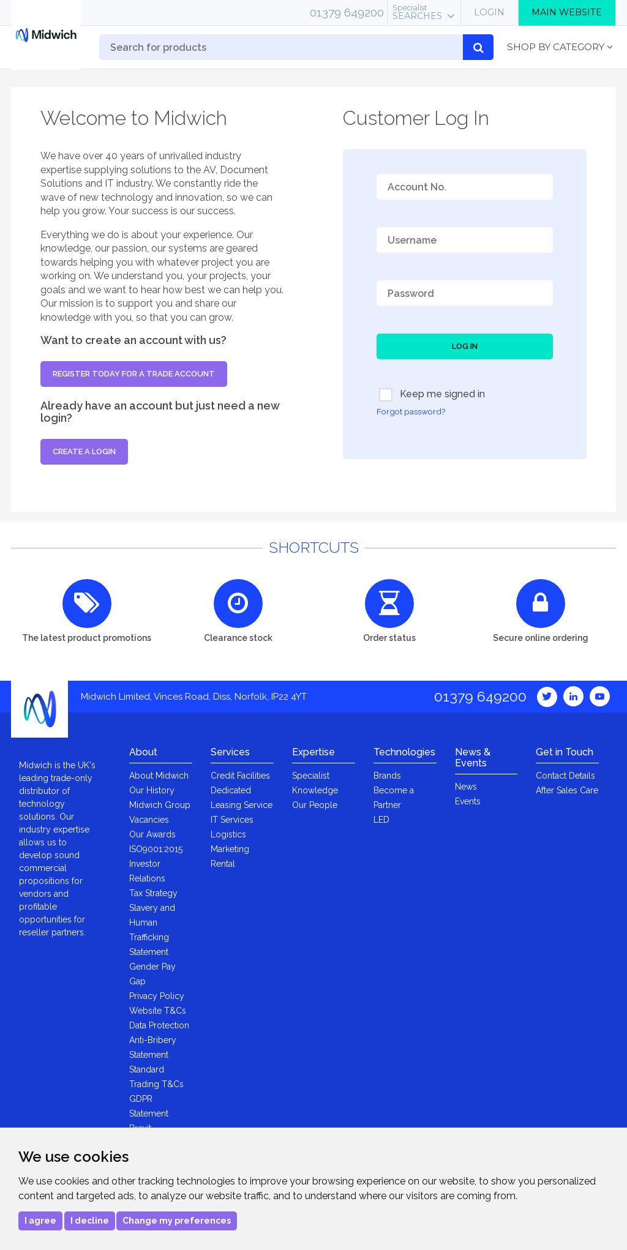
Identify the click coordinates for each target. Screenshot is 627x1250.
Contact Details (565, 775)
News (466, 787)
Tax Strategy (153, 893)
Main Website (566, 12)
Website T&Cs (157, 1011)
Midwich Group (159, 805)
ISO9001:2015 (155, 849)
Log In (465, 346)
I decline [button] (89, 1221)
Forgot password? (411, 411)
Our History (152, 790)
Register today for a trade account (134, 373)
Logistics (228, 834)
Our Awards (152, 834)
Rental (223, 864)
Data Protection (159, 1025)
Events (468, 801)
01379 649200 (347, 12)
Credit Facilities (240, 775)
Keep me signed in (432, 395)
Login (489, 12)
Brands (387, 775)
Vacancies (149, 820)
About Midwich (159, 775)
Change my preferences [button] (176, 1221)
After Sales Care (567, 790)
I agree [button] (40, 1221)
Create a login (84, 451)
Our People (314, 805)
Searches (417, 12)
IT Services (232, 820)
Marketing (230, 849)
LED (381, 820)
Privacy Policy (156, 996)
